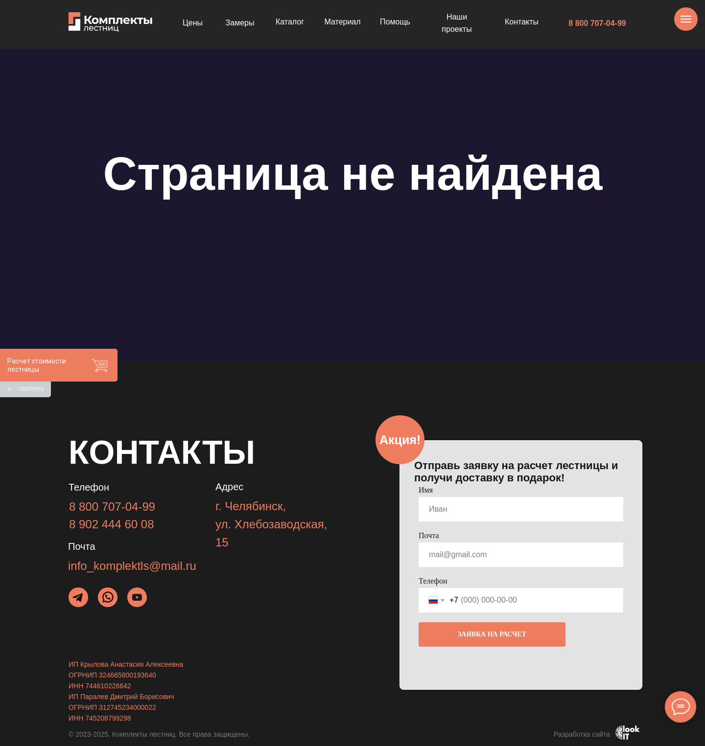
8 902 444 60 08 (111, 524)
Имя (426, 490)
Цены (193, 23)
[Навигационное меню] (686, 19)
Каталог (290, 22)
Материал (342, 22)
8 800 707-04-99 (597, 23)
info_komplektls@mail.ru (132, 565)
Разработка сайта (582, 734)
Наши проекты (456, 23)
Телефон (433, 581)
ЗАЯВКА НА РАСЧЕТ (492, 634)
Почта (429, 535)
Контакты (522, 22)
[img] (108, 597)
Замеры (240, 23)
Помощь (395, 22)
